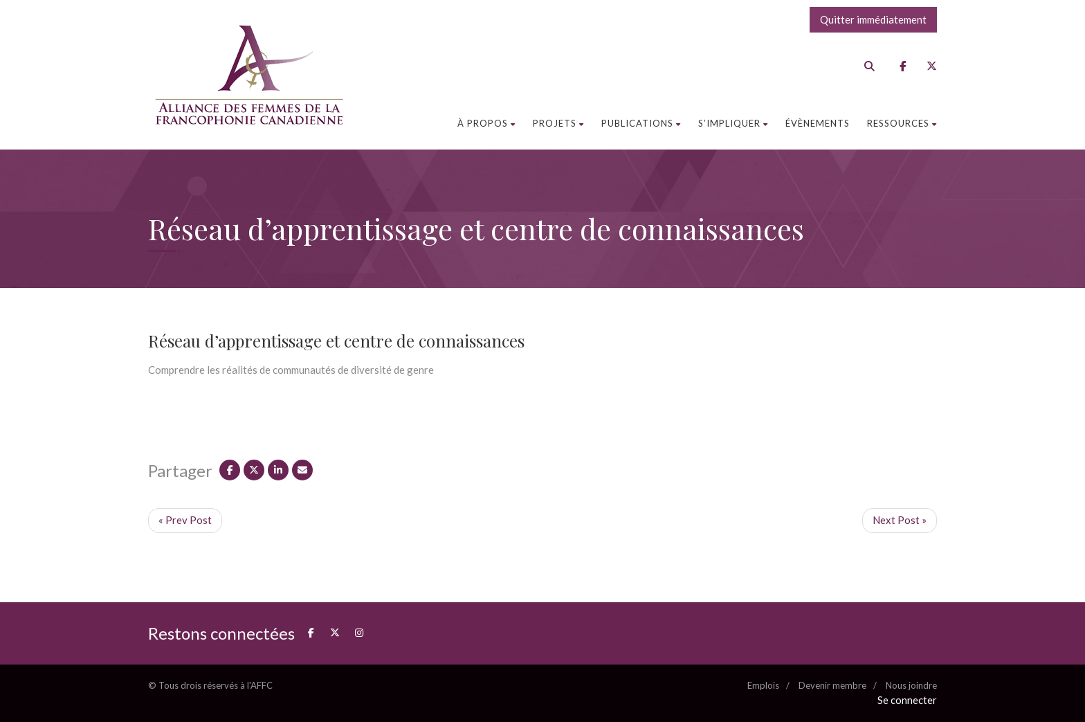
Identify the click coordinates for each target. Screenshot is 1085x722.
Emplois (763, 685)
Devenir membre (832, 685)
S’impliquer (733, 123)
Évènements (817, 123)
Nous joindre (911, 685)
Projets (558, 123)
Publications (641, 123)
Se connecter (907, 700)
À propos (486, 123)
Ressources (902, 123)
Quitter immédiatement (873, 19)
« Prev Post (185, 520)
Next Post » (900, 520)
